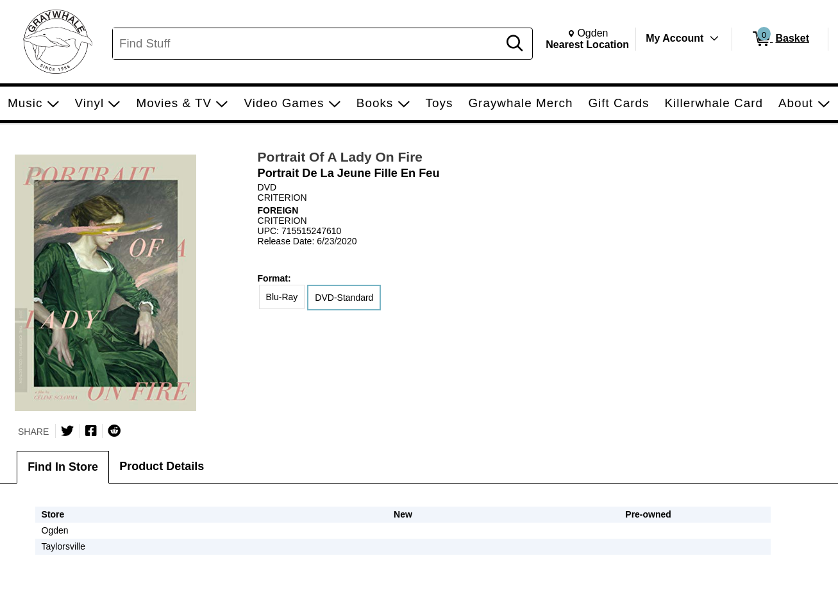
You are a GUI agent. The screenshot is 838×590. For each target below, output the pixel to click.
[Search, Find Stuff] (307, 43)
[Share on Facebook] (91, 431)
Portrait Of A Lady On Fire (340, 156)
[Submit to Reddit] (114, 431)
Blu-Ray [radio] (282, 297)
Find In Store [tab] (63, 466)
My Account (674, 38)
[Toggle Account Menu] (714, 38)
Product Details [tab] (161, 466)
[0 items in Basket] (780, 39)
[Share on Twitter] (67, 431)
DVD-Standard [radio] (344, 297)
